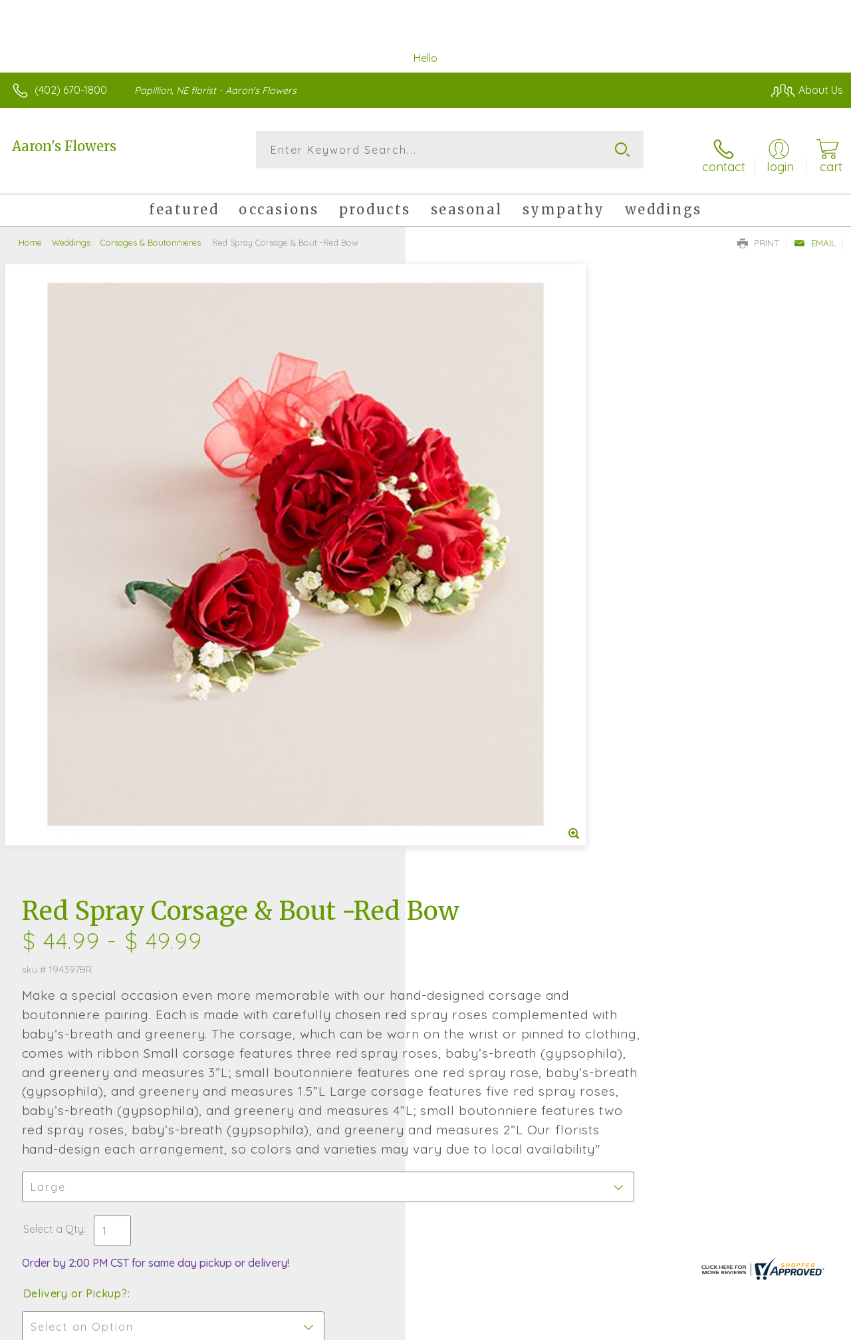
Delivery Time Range (492, 845)
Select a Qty (457, 706)
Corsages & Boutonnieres (150, 233)
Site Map (795, 1327)
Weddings (71, 233)
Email (815, 234)
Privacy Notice (618, 1327)
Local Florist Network (713, 1327)
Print (758, 234)
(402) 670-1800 (71, 90)
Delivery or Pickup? (479, 771)
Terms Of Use (540, 1327)
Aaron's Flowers (64, 146)
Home (30, 233)
